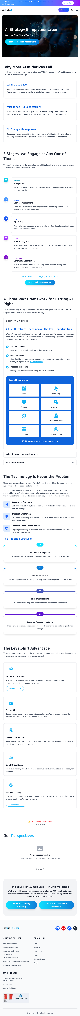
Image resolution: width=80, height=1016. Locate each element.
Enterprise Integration (10, 948)
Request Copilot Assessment (22, 42)
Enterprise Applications (11, 951)
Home (36, 944)
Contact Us (38, 951)
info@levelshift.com (9, 988)
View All (40, 873)
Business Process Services (12, 965)
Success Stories (39, 959)
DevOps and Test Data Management (16, 962)
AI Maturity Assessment (40, 285)
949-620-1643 (7, 984)
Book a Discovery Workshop (21, 908)
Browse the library (16, 808)
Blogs (36, 963)
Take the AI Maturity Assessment (56, 908)
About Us (37, 948)
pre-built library (36, 365)
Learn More (68, 3)
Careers (36, 955)
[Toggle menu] (76, 9)
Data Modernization (10, 944)
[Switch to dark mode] (72, 10)
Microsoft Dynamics (11, 958)
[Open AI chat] (63, 10)
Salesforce (8, 954)
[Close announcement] (77, 3)
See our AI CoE (15, 692)
